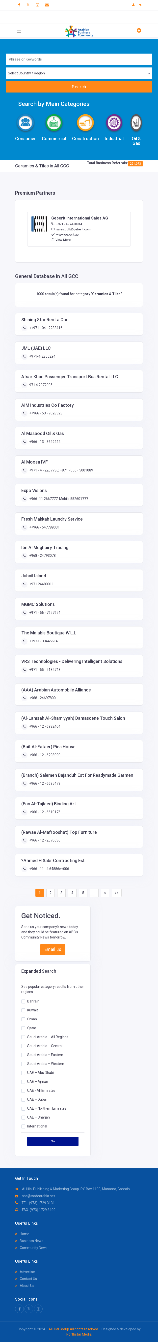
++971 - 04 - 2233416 (45, 328)
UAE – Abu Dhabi (40, 1073)
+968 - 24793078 (42, 556)
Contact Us (26, 1279)
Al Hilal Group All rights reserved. (74, 1329)
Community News (31, 1248)
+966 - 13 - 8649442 (44, 442)
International (37, 1126)
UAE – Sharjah (38, 1117)
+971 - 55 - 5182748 (44, 670)
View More (61, 240)
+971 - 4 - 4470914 (66, 224)
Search (79, 86)
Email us (53, 949)
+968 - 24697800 (42, 698)
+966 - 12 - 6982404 (44, 726)
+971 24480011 (41, 584)
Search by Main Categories (54, 104)
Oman (32, 1019)
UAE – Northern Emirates (46, 1108)
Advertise (25, 1272)
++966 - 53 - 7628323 (45, 413)
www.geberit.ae (65, 234)
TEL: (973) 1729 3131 (35, 1203)
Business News (29, 1241)
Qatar (31, 1028)
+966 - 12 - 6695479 (44, 783)
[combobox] (79, 73)
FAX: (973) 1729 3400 (35, 1210)
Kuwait (32, 1010)
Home (22, 1234)
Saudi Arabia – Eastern (45, 1055)
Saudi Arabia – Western (45, 1064)
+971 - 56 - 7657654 (44, 613)
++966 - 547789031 (44, 527)
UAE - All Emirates (41, 1090)
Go (53, 1141)
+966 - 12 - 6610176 (44, 812)
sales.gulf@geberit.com (71, 229)
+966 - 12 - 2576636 (44, 840)
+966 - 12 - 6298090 (44, 755)
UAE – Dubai (37, 1099)
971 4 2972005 (40, 385)
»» (116, 893)
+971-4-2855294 (41, 356)
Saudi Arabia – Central (44, 1046)
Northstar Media (79, 1334)
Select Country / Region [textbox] (26, 73)
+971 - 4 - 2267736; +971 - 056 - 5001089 (60, 470)
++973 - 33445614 (43, 641)
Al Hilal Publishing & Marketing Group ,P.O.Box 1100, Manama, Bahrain (72, 1189)
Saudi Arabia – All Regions (47, 1037)
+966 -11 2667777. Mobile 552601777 (58, 499)
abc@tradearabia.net (35, 1196)
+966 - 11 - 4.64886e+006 (48, 869)
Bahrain (33, 1001)
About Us (24, 1286)
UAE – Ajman (37, 1082)
